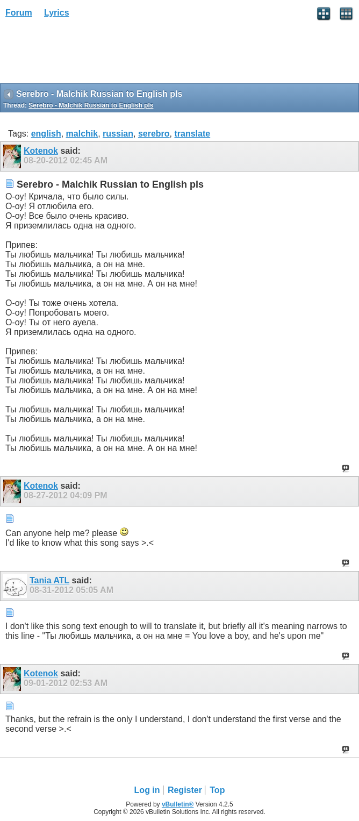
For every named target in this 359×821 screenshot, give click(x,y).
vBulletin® (178, 804)
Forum (18, 12)
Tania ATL (49, 580)
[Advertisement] (86, 54)
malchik (82, 133)
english (46, 133)
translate (192, 133)
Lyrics (56, 12)
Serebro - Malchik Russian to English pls (90, 105)
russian (118, 133)
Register (185, 790)
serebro (154, 133)
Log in (147, 790)
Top (217, 790)
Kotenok (41, 150)
